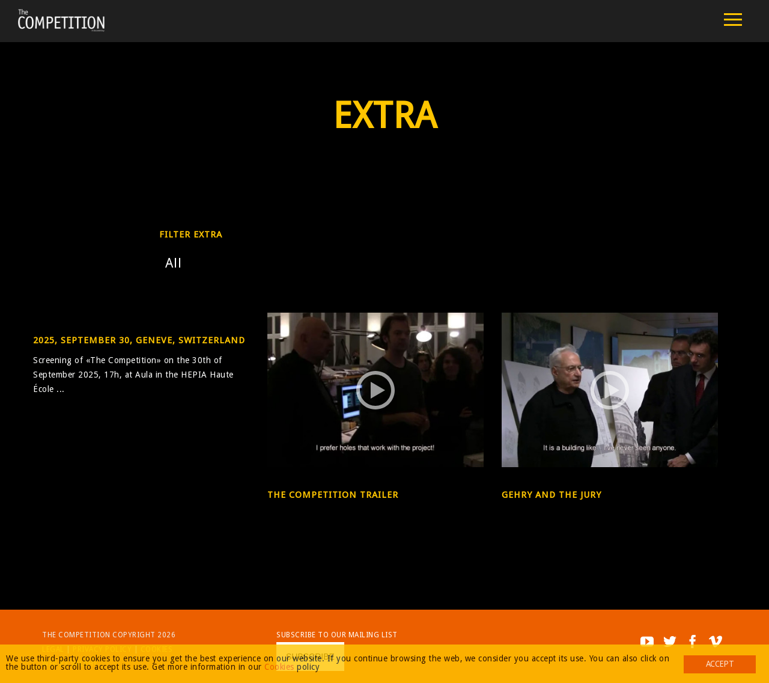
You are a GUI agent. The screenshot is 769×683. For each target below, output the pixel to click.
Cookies (279, 667)
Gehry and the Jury (551, 494)
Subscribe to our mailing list (337, 635)
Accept (720, 664)
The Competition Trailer (332, 494)
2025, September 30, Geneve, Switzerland (139, 340)
